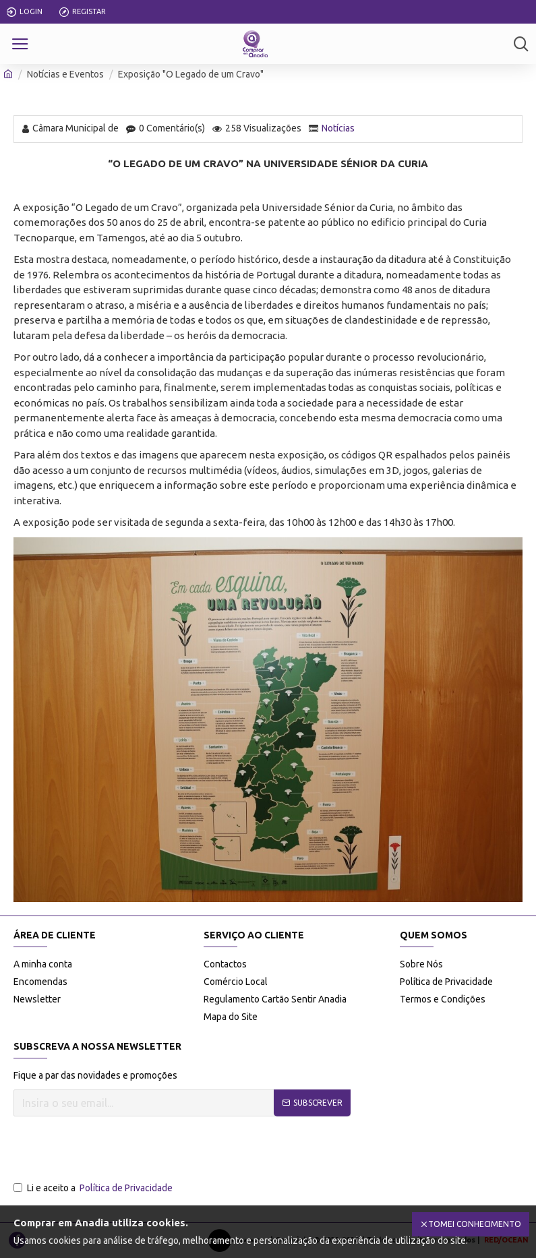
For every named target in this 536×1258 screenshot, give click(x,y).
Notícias (338, 128)
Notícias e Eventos (65, 74)
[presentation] (115, 1149)
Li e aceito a (94, 1188)
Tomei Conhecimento (474, 1224)
